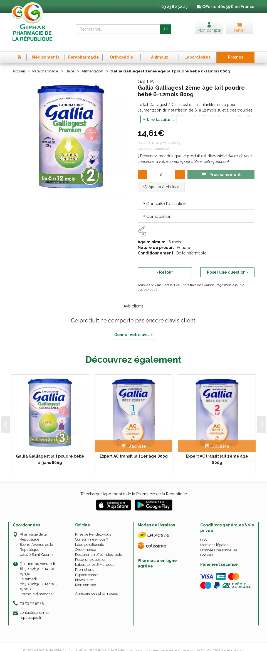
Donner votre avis (133, 327)
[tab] (196, 196)
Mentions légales (214, 537)
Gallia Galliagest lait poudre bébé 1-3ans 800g (50, 451)
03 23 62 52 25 (32, 596)
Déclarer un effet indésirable (98, 547)
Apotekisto (235, 643)
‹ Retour (165, 265)
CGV (203, 532)
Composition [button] (157, 208)
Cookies (206, 547)
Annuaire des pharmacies (96, 586)
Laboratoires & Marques (94, 557)
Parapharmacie (46, 63)
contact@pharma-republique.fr (35, 607)
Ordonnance (85, 542)
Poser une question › (227, 265)
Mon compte (85, 577)
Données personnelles (218, 542)
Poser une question (91, 552)
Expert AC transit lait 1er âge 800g (134, 448)
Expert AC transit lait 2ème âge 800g (217, 451)
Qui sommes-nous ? (91, 532)
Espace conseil (87, 567)
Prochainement (220, 166)
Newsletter (84, 572)
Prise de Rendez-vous (93, 527)
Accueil (19, 63)
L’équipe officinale (89, 537)
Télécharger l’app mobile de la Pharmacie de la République (133, 486)
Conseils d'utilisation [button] (164, 195)
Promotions (84, 562)
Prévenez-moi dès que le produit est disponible (182, 148)
